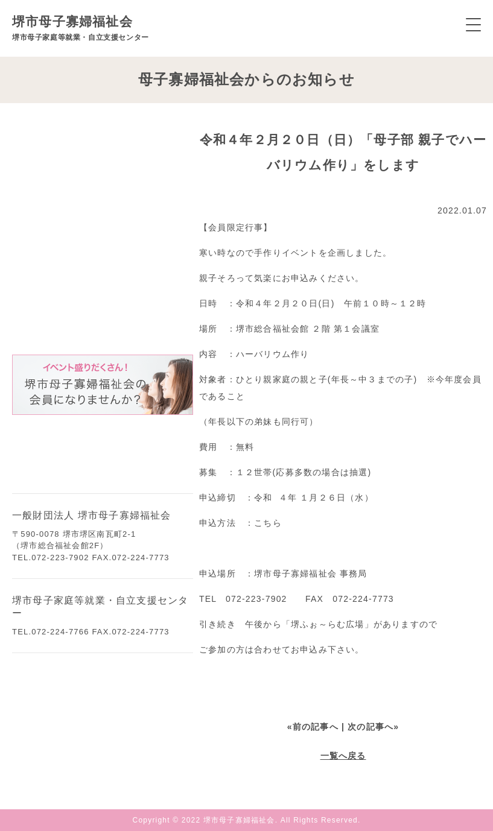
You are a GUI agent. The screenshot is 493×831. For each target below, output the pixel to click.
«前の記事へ (313, 726)
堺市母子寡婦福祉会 (80, 28)
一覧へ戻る (343, 755)
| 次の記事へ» (370, 726)
